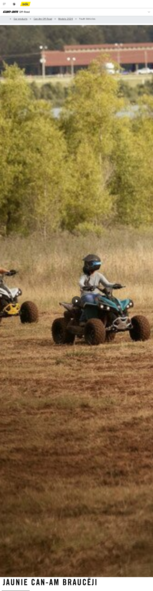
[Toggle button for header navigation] (4, 4)
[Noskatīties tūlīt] (76, 301)
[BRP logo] (14, 4)
